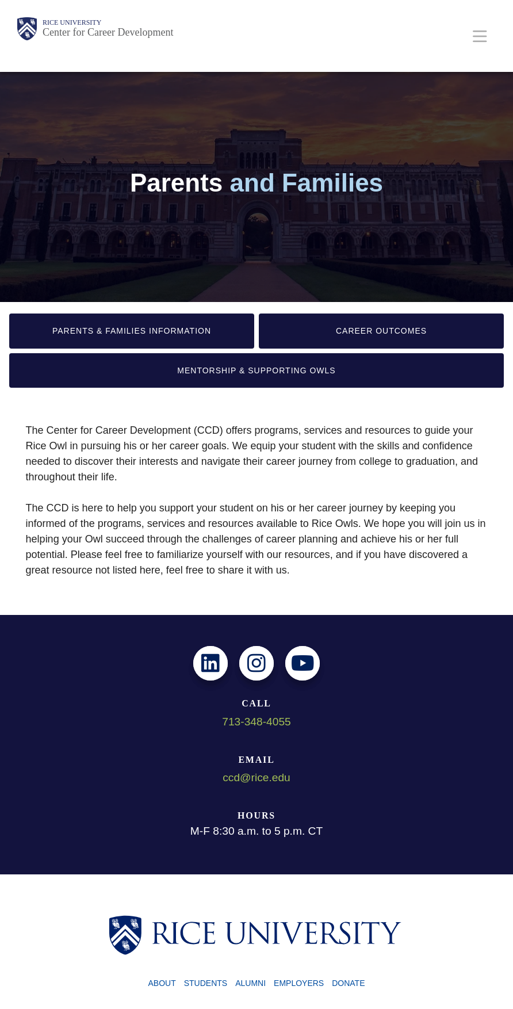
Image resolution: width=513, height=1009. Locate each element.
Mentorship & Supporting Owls (256, 370)
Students (205, 983)
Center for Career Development (108, 32)
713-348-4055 (256, 722)
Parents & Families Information (131, 330)
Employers (299, 983)
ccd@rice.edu (256, 777)
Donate (348, 983)
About (161, 983)
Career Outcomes (381, 330)
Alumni (250, 983)
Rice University (72, 22)
